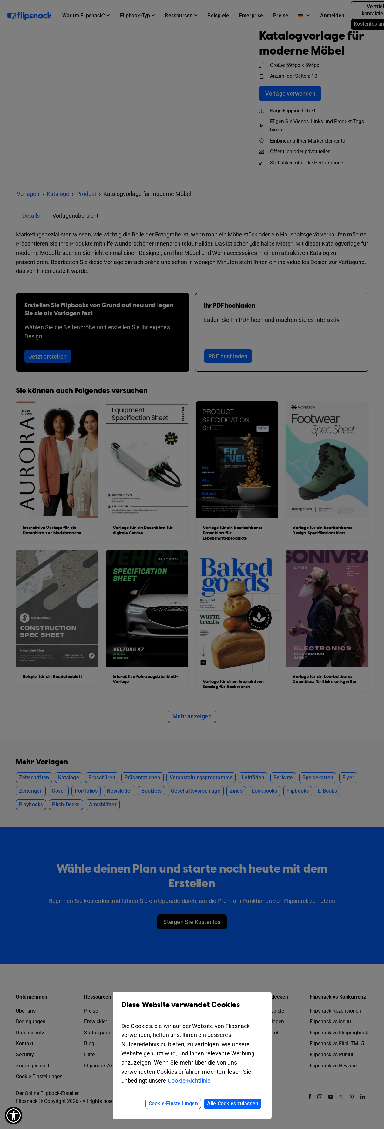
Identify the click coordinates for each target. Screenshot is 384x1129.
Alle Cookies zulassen (232, 1103)
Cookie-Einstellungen (173, 1103)
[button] (13, 1115)
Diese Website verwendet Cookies (192, 1009)
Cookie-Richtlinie (189, 1080)
